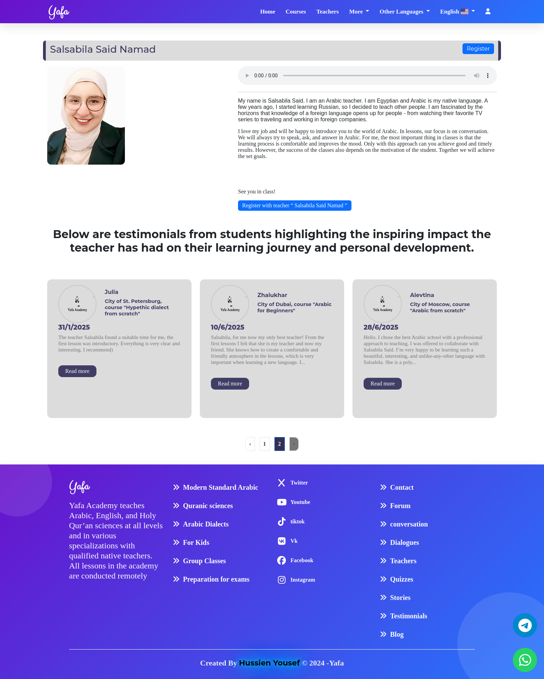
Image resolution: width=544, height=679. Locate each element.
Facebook (301, 560)
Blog (397, 634)
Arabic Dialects (206, 524)
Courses (296, 11)
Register (478, 48)
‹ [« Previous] (250, 444)
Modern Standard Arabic (220, 487)
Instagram (302, 580)
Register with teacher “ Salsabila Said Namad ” (294, 205)
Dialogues (404, 542)
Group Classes (204, 561)
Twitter (299, 483)
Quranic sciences (208, 506)
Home (267, 11)
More (356, 11)
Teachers (327, 11)
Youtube (300, 502)
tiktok (297, 521)
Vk (293, 541)
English (455, 11)
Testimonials (408, 616)
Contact (402, 487)
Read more (77, 371)
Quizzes (402, 579)
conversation (409, 524)
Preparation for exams (216, 579)
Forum (400, 506)
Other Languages (402, 11)
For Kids (196, 542)
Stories (400, 597)
